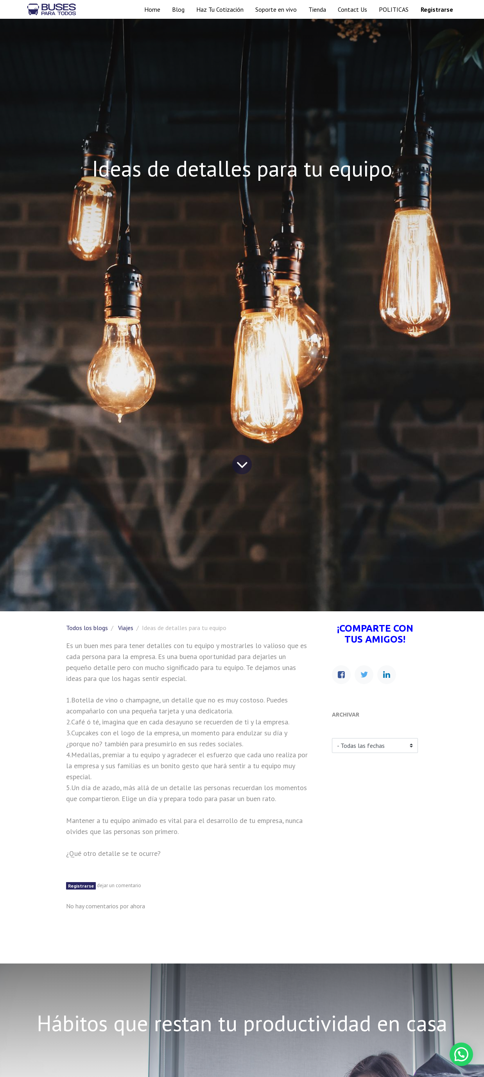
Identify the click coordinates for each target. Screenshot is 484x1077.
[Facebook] (341, 674)
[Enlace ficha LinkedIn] (386, 674)
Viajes (125, 628)
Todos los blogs (87, 628)
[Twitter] (364, 674)
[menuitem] (152, 9)
